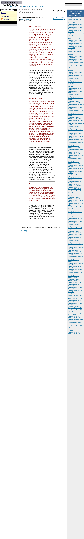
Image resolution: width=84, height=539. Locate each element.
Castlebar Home (7, 10)
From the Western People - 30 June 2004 (75, 178)
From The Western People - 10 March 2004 (75, 313)
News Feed (6, 19)
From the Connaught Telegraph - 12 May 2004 (74, 225)
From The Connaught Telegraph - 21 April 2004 (74, 251)
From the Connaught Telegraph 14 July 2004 (74, 162)
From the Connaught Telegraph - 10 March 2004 (75, 307)
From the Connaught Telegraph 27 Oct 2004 (74, 79)
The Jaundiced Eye (27, 19)
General (3, 13)
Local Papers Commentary (6, 15)
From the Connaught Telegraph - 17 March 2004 (75, 297)
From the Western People (75, 210)
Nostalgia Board (39, 6)
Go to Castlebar (7, 6)
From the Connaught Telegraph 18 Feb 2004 (74, 317)
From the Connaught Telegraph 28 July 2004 (74, 146)
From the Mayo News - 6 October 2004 (74, 89)
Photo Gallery (17, 6)
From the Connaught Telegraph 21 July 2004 (74, 153)
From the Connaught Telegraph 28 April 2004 (74, 241)
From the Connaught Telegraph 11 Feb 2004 (74, 333)
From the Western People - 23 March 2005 (75, 21)
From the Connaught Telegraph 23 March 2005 (75, 18)
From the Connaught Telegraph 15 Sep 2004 (74, 101)
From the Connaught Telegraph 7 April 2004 (74, 276)
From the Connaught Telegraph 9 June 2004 (74, 197)
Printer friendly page (59, 19)
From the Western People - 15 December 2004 (75, 60)
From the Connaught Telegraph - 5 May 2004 (74, 231)
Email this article (60, 17)
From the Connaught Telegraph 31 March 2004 (75, 279)
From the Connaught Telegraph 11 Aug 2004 (74, 127)
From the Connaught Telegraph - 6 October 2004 (75, 95)
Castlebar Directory (27, 6)
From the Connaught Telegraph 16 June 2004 (74, 188)
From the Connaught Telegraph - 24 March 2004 (75, 294)
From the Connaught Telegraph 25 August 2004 (75, 117)
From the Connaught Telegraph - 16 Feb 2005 (74, 50)
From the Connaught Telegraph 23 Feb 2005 (74, 37)
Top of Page (23, 231)
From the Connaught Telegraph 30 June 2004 (74, 185)
